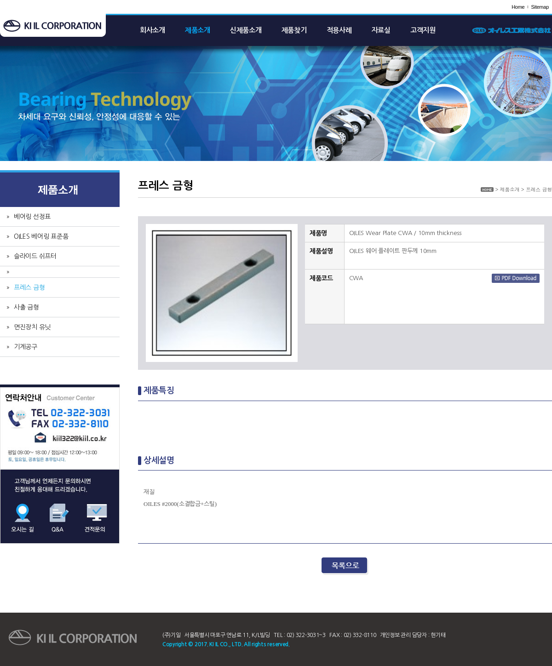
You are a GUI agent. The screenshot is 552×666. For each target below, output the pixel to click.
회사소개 (152, 30)
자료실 (381, 30)
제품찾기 (294, 30)
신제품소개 (246, 30)
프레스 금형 (29, 287)
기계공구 (25, 347)
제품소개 (197, 30)
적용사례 (339, 30)
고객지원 (423, 30)
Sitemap (540, 7)
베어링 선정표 (32, 216)
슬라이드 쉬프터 (35, 256)
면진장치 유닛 (32, 327)
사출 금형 (26, 307)
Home (518, 7)
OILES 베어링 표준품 (41, 236)
